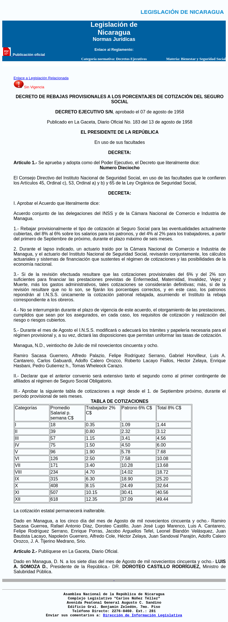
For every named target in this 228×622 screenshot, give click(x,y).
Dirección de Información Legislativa (142, 615)
